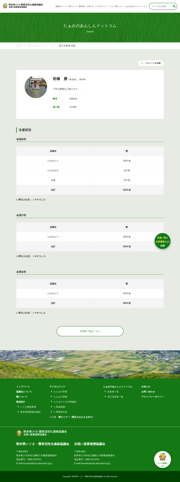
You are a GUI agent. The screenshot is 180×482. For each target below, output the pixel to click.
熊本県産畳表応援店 (30, 412)
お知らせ (90, 6)
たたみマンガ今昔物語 (65, 402)
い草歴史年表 (60, 412)
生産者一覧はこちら (90, 331)
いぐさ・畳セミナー (116, 6)
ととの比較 (162, 242)
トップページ (23, 386)
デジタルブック (101, 6)
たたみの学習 (60, 391)
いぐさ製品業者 (28, 407)
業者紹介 (82, 6)
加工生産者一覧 (115, 397)
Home (19, 45)
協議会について (61, 6)
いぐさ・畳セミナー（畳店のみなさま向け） (72, 417)
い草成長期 (59, 407)
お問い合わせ (148, 391)
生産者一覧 (113, 391)
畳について (73, 6)
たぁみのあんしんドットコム (136, 6)
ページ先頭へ (162, 459)
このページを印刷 (151, 63)
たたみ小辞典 (60, 397)
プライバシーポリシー (152, 397)
